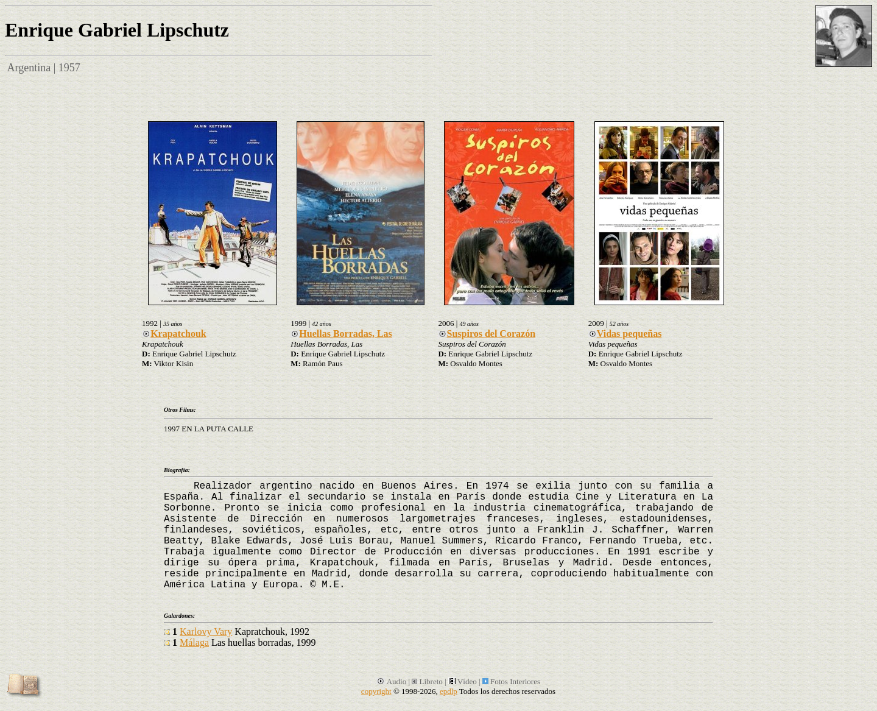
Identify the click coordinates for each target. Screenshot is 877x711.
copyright (376, 691)
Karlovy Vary (206, 631)
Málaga (194, 642)
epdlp (448, 691)
